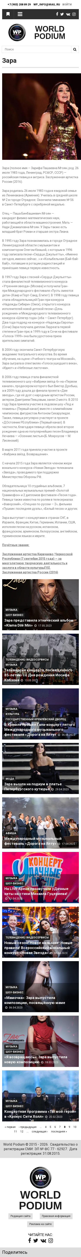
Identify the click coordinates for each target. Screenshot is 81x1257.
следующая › (40, 1131)
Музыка (11, 609)
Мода (10, 778)
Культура (12, 714)
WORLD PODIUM (49, 32)
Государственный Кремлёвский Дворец (36, 719)
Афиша (11, 833)
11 (15, 1131)
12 (21, 1131)
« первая (10, 1127)
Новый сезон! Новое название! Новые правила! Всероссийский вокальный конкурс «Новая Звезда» (38, 948)
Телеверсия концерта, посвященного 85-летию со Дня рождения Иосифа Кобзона (38, 675)
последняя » (59, 1131)
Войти (67, 4)
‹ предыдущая (28, 1127)
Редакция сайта (20, 1216)
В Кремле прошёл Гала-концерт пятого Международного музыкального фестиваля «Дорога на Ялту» (39, 729)
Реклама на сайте (40, 1224)
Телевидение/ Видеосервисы (27, 659)
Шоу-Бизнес (15, 615)
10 (74, 1127)
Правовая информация (56, 1216)
